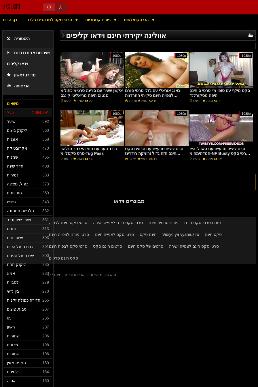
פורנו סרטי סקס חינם (202, 222)
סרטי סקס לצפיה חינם (68, 246)
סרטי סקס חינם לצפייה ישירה (118, 222)
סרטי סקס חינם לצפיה (68, 222)
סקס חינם (213, 234)
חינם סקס (148, 234)
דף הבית (10, 20)
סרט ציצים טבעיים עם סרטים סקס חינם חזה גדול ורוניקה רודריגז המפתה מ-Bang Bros (154, 153)
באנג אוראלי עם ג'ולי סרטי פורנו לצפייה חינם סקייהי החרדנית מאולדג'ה (152, 95)
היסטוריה (18, 39)
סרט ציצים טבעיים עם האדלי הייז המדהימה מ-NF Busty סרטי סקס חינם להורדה (218, 153)
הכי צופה (18, 86)
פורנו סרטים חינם (164, 222)
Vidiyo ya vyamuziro (180, 234)
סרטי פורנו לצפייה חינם (69, 234)
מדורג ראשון (21, 75)
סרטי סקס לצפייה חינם (114, 234)
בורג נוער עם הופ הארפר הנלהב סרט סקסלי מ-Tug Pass (88, 151)
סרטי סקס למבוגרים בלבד (50, 20)
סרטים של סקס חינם (145, 246)
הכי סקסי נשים (137, 20)
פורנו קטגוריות (98, 20)
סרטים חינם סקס (107, 246)
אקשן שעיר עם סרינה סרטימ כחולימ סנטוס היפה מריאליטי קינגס (91, 93)
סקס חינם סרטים (63, 258)
